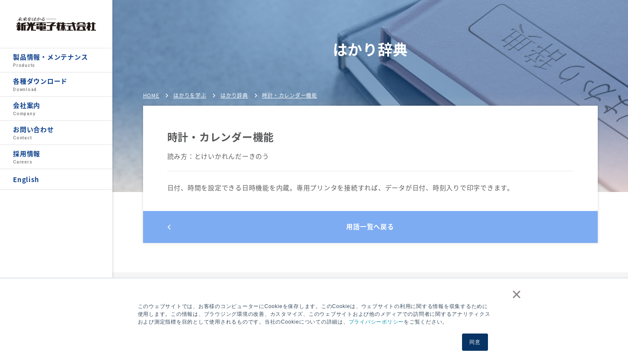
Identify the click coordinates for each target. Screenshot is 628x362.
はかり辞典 (234, 95)
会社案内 (56, 109)
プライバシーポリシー (376, 322)
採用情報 (56, 157)
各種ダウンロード (56, 84)
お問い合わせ (56, 133)
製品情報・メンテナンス (56, 60)
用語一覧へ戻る (281, 226)
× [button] (515, 294)
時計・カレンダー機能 (289, 95)
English (26, 179)
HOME (151, 95)
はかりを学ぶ (190, 95)
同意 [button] (475, 342)
